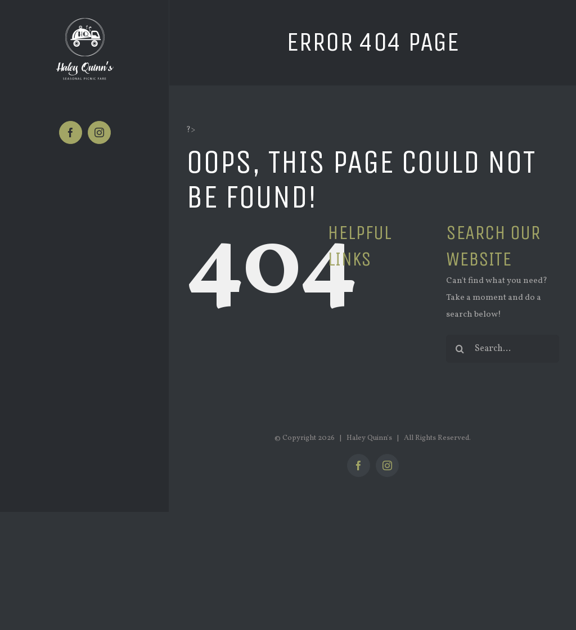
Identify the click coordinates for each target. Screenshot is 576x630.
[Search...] (502, 349)
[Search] (460, 349)
